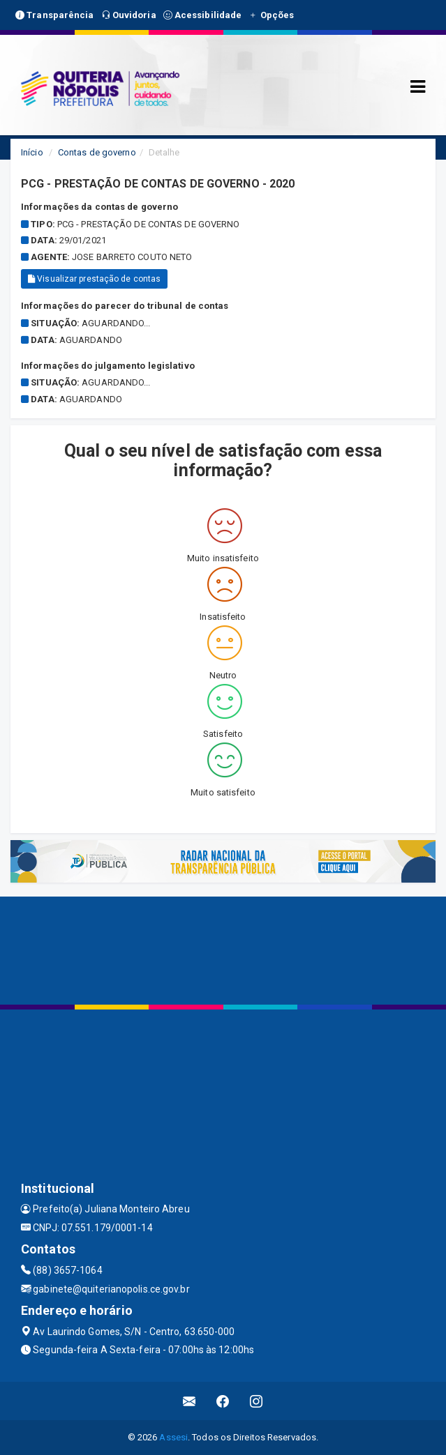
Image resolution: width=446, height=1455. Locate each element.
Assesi (173, 1437)
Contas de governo (97, 152)
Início (32, 152)
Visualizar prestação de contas (94, 279)
